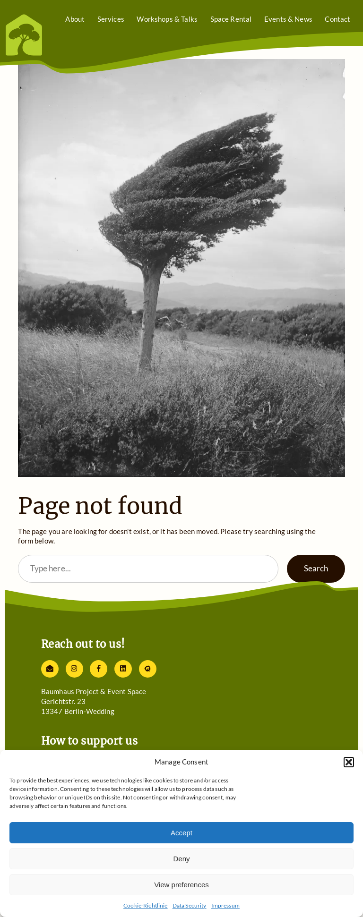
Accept (181, 833)
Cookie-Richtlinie (145, 905)
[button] (349, 762)
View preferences (181, 885)
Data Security (190, 905)
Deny (181, 859)
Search (316, 568)
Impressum (225, 905)
